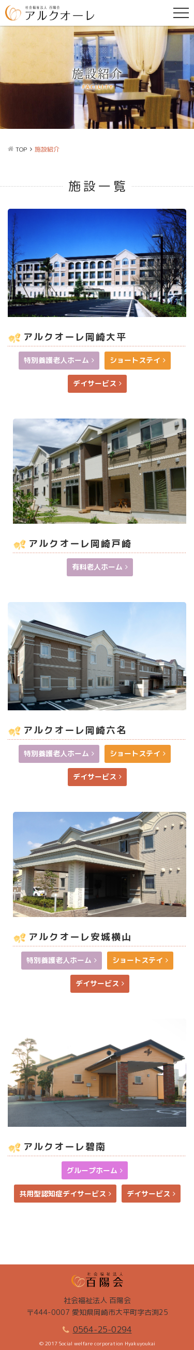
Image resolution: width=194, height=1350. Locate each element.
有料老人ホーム (97, 567)
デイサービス (94, 383)
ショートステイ (135, 360)
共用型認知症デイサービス (62, 1193)
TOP (21, 149)
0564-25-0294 (102, 1329)
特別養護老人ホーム (56, 360)
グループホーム (92, 1170)
